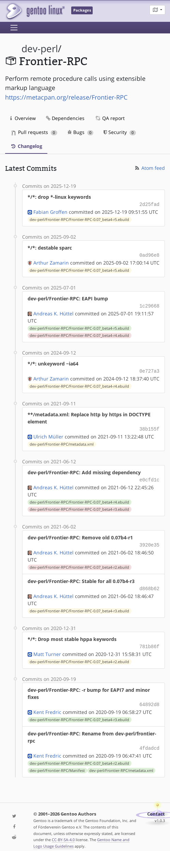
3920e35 (149, 540)
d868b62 (149, 583)
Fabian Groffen (50, 211)
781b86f (149, 641)
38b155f (149, 426)
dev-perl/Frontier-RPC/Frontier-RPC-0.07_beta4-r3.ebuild (79, 505)
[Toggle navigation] (13, 27)
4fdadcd (149, 741)
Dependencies (65, 118)
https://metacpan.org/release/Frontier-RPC (66, 97)
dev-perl (39, 48)
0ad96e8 (149, 254)
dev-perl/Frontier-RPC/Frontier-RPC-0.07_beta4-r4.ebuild (79, 333)
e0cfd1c (149, 476)
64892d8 (149, 698)
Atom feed (149, 168)
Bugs (80, 132)
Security (120, 132)
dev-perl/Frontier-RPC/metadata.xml (62, 440)
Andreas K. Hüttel (53, 311)
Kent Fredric (47, 705)
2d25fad (149, 204)
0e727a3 (149, 368)
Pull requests (34, 132)
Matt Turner (47, 648)
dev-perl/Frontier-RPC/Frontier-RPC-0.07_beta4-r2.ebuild (79, 562)
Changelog (26, 146)
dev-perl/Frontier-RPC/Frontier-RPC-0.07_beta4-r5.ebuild (79, 219)
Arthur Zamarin (51, 261)
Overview (23, 118)
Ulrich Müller (48, 433)
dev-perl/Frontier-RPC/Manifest (57, 763)
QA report (110, 118)
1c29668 (149, 304)
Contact (156, 806)
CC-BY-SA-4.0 (63, 832)
